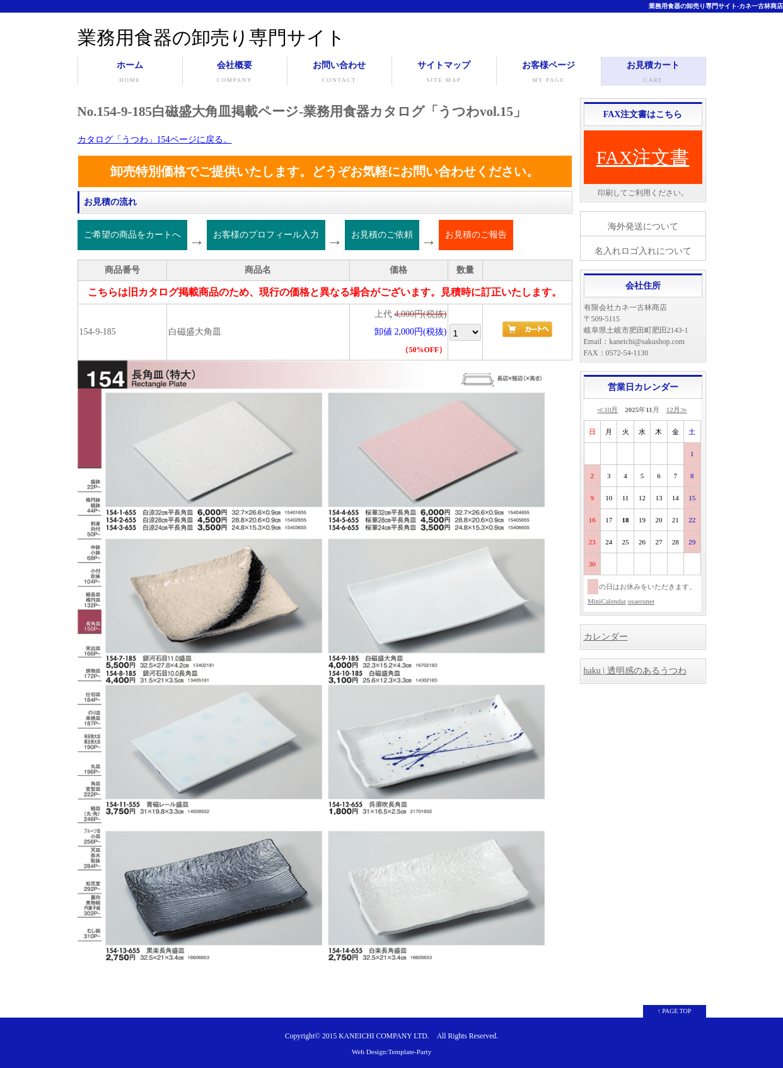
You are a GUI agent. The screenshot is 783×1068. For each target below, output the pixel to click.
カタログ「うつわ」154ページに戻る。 (155, 139)
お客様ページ (549, 73)
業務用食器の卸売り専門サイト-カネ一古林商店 (716, 6)
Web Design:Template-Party (392, 1051)
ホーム (130, 73)
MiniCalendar (607, 601)
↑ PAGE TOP (675, 1011)
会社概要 (235, 73)
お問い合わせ (339, 73)
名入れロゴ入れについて (643, 251)
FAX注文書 (643, 157)
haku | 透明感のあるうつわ (635, 670)
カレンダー (606, 636)
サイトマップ (444, 73)
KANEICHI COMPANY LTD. (384, 1036)
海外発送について (643, 226)
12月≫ (676, 409)
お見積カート (653, 73)
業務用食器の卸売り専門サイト (211, 37)
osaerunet (641, 601)
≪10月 (607, 409)
